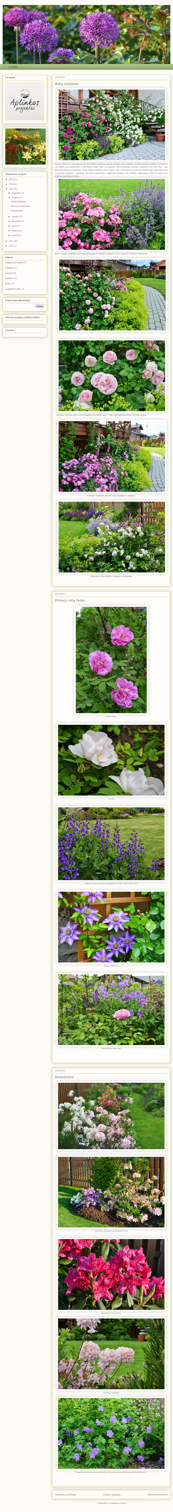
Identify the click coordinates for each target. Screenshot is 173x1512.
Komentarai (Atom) (117, 1503)
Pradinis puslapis (112, 1494)
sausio (15, 235)
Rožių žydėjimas (67, 84)
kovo (14, 226)
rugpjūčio (16, 193)
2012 (11, 241)
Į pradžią (13, 66)
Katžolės (9, 278)
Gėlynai (9, 273)
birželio (15, 197)
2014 (11, 184)
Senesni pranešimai (158, 1494)
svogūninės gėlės (13, 289)
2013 (11, 189)
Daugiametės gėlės (14, 262)
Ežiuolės (9, 268)
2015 (11, 179)
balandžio (16, 221)
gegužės (16, 216)
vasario (15, 230)
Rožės (8, 283)
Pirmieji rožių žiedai (70, 600)
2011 (11, 246)
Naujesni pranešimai (65, 1494)
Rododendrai (64, 1077)
